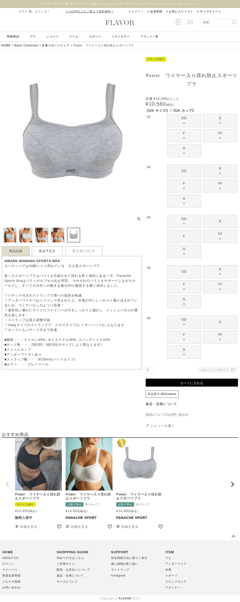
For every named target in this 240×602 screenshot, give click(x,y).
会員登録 (156, 11)
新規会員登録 (11, 575)
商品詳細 (15, 251)
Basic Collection (26, 45)
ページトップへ (233, 536)
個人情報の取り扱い (125, 563)
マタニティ (172, 587)
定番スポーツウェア (55, 45)
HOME (6, 45)
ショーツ (52, 36)
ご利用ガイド (66, 563)
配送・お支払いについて (73, 569)
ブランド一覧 (149, 36)
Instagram (118, 575)
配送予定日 (47, 251)
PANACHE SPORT (81, 518)
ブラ (33, 36)
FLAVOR (125, 598)
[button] (7, 484)
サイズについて (83, 251)
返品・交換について (161, 404)
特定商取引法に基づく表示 (129, 558)
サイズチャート (210, 11)
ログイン (137, 11)
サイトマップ (120, 569)
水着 (168, 569)
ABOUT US (10, 558)
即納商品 (13, 36)
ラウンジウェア (176, 581)
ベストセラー (121, 36)
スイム (73, 36)
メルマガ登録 (11, 581)
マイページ (10, 569)
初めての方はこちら (70, 558)
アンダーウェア (176, 563)
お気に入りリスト (181, 11)
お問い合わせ (11, 587)
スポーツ (95, 36)
